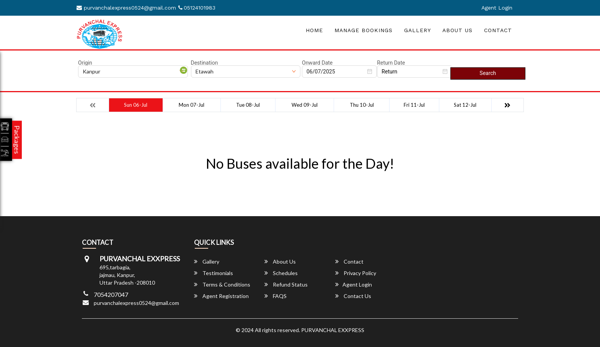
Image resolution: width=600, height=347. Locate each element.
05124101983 (196, 8)
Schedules (281, 273)
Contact (498, 30)
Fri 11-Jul (414, 105)
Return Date (391, 62)
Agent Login (496, 8)
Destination (204, 62)
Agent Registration (221, 296)
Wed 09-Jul (305, 105)
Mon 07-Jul (191, 105)
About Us (457, 30)
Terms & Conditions (222, 284)
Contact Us (353, 296)
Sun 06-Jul (135, 105)
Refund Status (286, 284)
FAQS (275, 296)
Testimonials (213, 273)
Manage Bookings (363, 30)
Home (314, 30)
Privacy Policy (355, 273)
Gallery (417, 30)
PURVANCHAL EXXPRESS (332, 330)
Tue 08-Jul (248, 105)
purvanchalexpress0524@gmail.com (126, 8)
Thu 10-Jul (362, 105)
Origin (85, 62)
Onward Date (317, 62)
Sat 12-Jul (465, 105)
